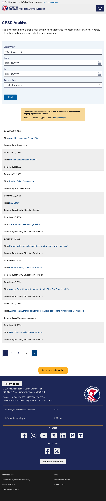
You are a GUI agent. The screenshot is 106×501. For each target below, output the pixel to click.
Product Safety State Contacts (23, 160)
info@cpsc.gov (60, 118)
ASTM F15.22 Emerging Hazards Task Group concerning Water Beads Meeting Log (46, 311)
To (5, 69)
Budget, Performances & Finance (20, 409)
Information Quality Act (16, 418)
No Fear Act (59, 484)
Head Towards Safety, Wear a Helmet (26, 332)
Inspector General (62, 479)
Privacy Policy (8, 484)
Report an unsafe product (52, 370)
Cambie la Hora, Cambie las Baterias (25, 267)
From (6, 58)
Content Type (10, 80)
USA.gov (58, 418)
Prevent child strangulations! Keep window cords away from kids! (38, 246)
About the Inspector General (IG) (23, 138)
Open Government (10, 489)
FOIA (56, 474)
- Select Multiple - (14, 85)
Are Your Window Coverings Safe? (24, 224)
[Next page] (34, 353)
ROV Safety (14, 203)
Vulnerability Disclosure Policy (16, 479)
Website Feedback (53, 461)
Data (56, 409)
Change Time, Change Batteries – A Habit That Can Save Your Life (39, 289)
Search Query (9, 46)
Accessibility (7, 474)
